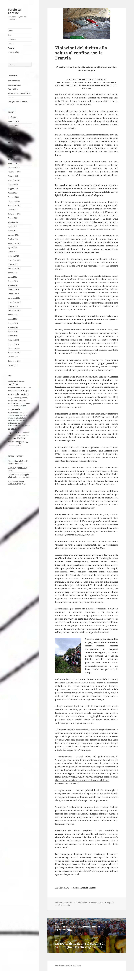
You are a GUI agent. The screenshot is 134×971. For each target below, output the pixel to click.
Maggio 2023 (13, 188)
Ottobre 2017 (13, 357)
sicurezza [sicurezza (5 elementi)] (11, 438)
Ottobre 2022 (13, 210)
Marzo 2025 (12, 159)
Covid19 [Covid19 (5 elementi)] (28, 388)
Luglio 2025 (12, 146)
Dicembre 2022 (14, 201)
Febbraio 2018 (13, 340)
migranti (110, 902)
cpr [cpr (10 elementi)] (9, 390)
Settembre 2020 (14, 243)
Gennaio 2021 (13, 235)
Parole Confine (81, 902)
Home (10, 31)
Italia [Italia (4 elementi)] (15, 401)
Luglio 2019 (12, 277)
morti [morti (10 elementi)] (10, 415)
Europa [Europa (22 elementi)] (25, 390)
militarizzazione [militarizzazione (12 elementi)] (15, 412)
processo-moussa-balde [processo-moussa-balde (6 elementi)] (16, 425)
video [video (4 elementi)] (26, 442)
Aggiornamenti (14, 81)
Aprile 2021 (12, 226)
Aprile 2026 (12, 117)
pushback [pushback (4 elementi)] (27, 425)
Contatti (11, 43)
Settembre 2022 (14, 214)
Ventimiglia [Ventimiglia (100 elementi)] (16, 442)
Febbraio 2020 (13, 256)
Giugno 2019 (13, 281)
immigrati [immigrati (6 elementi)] (11, 398)
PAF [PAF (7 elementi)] (21, 415)
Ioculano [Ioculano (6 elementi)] (11, 401)
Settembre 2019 (14, 268)
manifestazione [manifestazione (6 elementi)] (13, 403)
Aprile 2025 (12, 155)
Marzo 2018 (12, 336)
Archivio (11, 48)
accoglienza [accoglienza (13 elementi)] (13, 381)
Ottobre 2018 (13, 306)
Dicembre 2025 (14, 130)
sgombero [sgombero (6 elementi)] (25, 435)
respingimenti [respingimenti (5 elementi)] (25, 432)
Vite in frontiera (14, 85)
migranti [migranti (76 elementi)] (14, 409)
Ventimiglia (65, 905)
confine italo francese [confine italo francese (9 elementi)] (16, 388)
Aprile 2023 (12, 193)
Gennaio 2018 (13, 344)
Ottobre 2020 (13, 239)
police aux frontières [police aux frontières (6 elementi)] (15, 420)
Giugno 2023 (13, 184)
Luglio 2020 (12, 252)
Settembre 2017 (14, 361)
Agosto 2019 (12, 273)
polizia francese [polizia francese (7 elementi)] (14, 423)
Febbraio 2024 (13, 176)
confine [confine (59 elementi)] (13, 384)
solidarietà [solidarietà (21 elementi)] (20, 437)
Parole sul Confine (15, 11)
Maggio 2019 (13, 285)
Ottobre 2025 (13, 138)
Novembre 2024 (14, 172)
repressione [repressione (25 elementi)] (14, 432)
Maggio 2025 (13, 151)
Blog (9, 35)
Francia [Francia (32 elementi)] (12, 394)
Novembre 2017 (14, 352)
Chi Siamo (12, 39)
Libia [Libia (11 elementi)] (20, 400)
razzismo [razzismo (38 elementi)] (13, 428)
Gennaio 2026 (13, 125)
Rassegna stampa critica (17, 102)
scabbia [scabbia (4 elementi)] (19, 435)
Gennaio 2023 (13, 197)
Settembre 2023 (14, 180)
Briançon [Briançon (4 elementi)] (21, 381)
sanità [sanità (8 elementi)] (14, 435)
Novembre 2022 (14, 205)
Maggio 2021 (13, 222)
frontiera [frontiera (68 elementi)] (23, 394)
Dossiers (11, 97)
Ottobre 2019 (13, 264)
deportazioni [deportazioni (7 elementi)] (16, 391)
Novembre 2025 (14, 134)
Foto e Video (13, 89)
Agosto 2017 (12, 365)
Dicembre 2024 (14, 167)
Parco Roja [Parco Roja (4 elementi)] (26, 415)
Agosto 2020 (12, 247)
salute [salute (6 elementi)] (10, 435)
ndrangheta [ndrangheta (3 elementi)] (16, 415)
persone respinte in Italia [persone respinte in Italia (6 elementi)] (17, 418)
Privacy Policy (13, 52)
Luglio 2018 (12, 319)
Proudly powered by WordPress (68, 966)
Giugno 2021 (13, 218)
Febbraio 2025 (13, 163)
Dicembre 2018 (14, 298)
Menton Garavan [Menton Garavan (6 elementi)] (20, 406)
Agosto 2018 (12, 315)
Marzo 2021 (12, 231)
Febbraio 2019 (13, 289)
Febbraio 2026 (13, 121)
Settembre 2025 (14, 142)
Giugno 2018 (13, 323)
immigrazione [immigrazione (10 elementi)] (21, 398)
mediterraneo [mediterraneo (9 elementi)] (24, 403)
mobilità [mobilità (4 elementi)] (24, 413)
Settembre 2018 (14, 310)
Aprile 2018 (12, 331)
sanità (57, 905)
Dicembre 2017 (14, 348)
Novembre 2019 (14, 260)
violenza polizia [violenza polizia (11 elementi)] (14, 445)
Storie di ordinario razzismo (19, 93)
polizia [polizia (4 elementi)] (25, 420)
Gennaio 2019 (13, 294)
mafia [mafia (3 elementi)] (24, 400)
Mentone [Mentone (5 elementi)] (11, 406)
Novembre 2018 (14, 302)
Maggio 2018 (13, 327)
